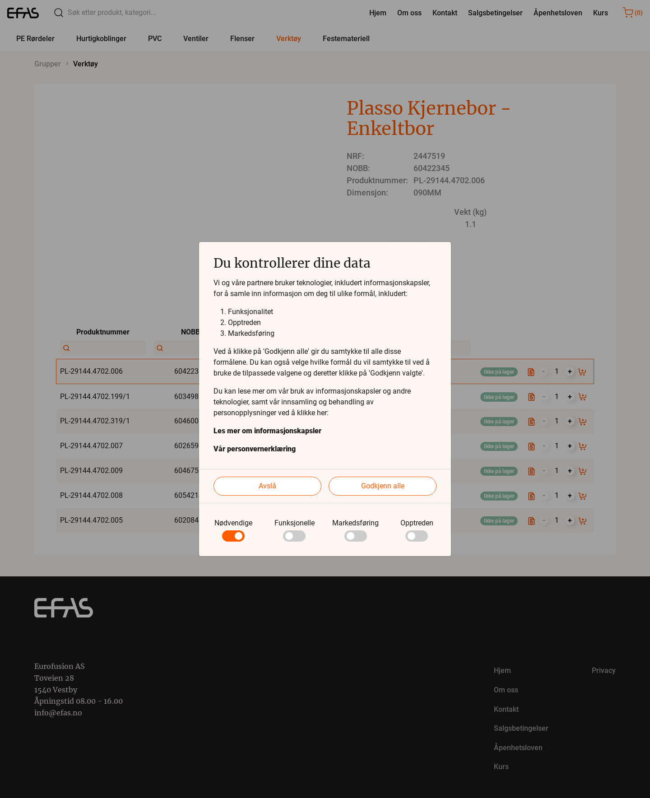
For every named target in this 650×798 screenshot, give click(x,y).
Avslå (267, 486)
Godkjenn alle (382, 486)
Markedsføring (355, 523)
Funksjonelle (294, 523)
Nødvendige (233, 523)
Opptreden (416, 523)
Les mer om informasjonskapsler (267, 431)
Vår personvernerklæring (255, 449)
